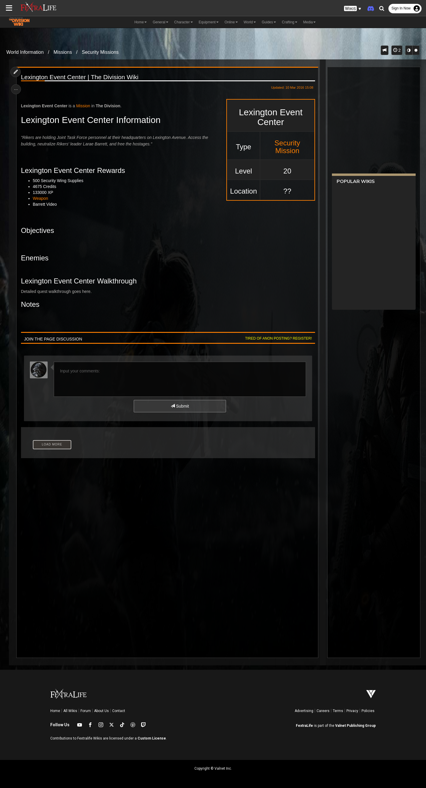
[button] (352, 9)
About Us (101, 711)
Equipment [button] (209, 22)
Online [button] (231, 22)
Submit (180, 406)
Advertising (304, 711)
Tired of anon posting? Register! (277, 338)
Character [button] (183, 22)
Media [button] (309, 22)
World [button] (250, 22)
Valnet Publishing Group (355, 726)
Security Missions (100, 52)
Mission (84, 105)
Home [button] (140, 22)
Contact (118, 711)
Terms (338, 711)
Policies (368, 711)
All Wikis (70, 711)
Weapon (41, 198)
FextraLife (304, 726)
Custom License (152, 738)
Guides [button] (269, 22)
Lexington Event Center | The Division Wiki (80, 77)
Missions (63, 52)
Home (55, 711)
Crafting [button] (289, 22)
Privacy (352, 711)
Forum (85, 711)
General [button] (160, 22)
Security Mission (286, 147)
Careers (323, 711)
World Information (25, 52)
